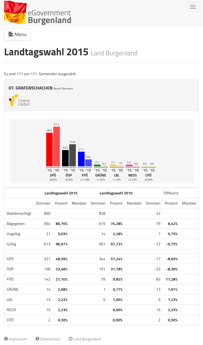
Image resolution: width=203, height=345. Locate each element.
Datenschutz (47, 339)
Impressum (15, 339)
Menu (20, 34)
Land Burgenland (85, 339)
